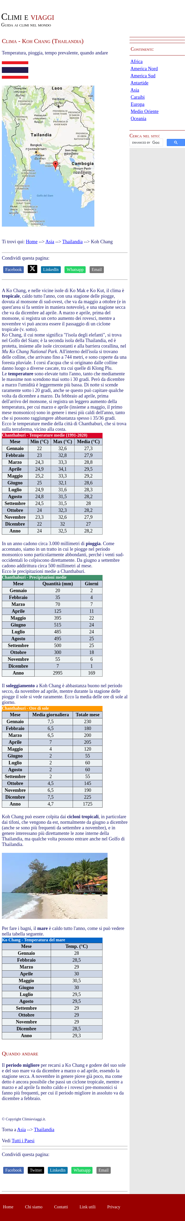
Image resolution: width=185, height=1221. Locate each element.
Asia (49, 241)
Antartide (140, 83)
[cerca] (145, 142)
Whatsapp (75, 269)
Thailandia (72, 241)
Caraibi (138, 97)
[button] (157, 142)
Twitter (36, 1170)
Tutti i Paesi (23, 1140)
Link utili (88, 1207)
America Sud (143, 75)
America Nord (144, 68)
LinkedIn (51, 269)
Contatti (61, 1207)
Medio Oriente (145, 111)
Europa (138, 104)
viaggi (27, 16)
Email (97, 269)
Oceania (138, 118)
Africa (137, 61)
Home (32, 241)
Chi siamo (34, 1207)
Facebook (13, 269)
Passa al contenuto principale (27, 2)
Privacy (113, 1207)
